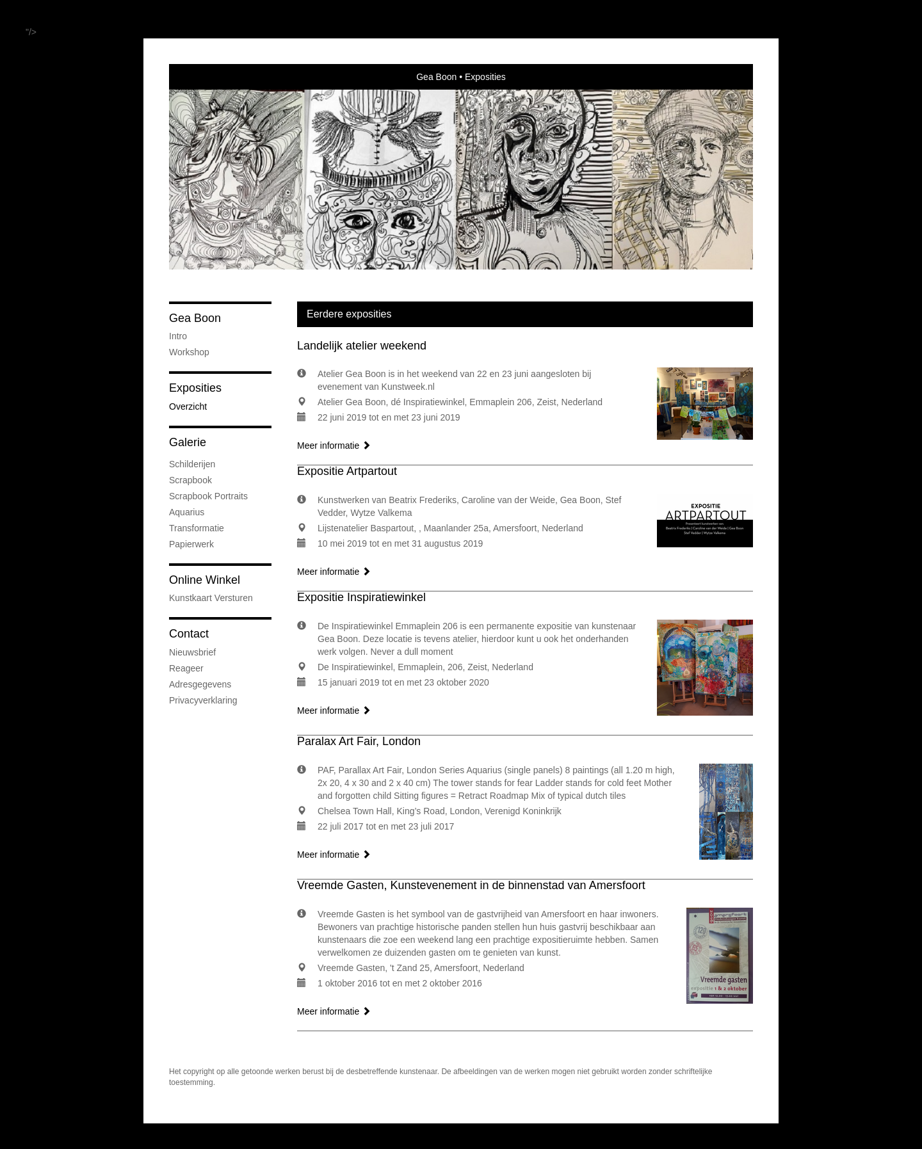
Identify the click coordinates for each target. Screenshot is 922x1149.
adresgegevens (200, 684)
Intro (178, 336)
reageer (186, 668)
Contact (189, 633)
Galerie (187, 442)
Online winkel (204, 580)
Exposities (195, 388)
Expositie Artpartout (347, 471)
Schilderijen (192, 464)
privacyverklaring (203, 700)
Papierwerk (191, 544)
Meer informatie (334, 445)
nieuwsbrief (192, 652)
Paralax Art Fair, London (359, 741)
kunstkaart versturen (211, 598)
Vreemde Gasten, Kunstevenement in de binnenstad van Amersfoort (471, 885)
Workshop (189, 352)
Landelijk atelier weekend (361, 345)
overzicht (188, 406)
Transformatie (196, 528)
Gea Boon (436, 77)
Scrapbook (190, 480)
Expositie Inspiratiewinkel (361, 597)
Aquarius (186, 512)
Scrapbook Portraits (208, 496)
